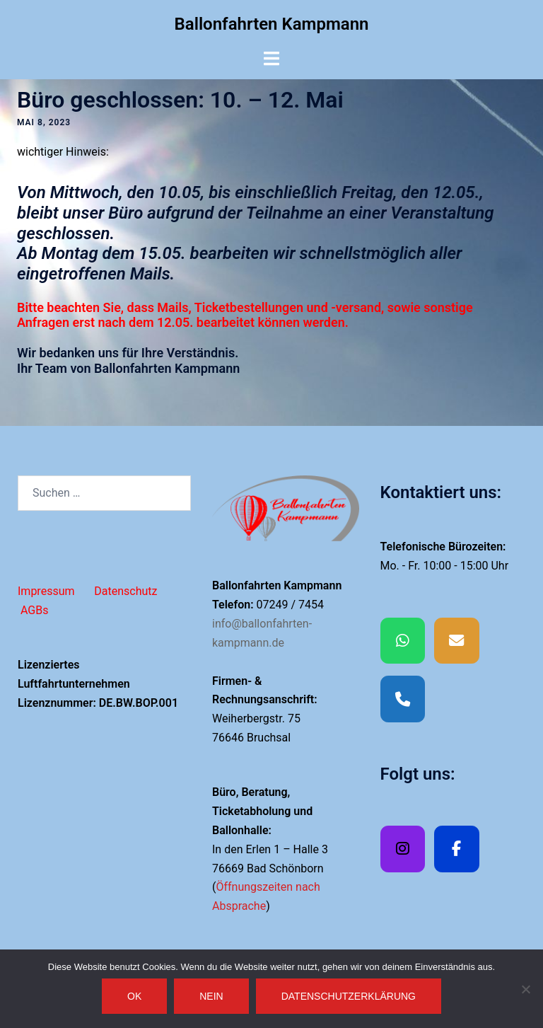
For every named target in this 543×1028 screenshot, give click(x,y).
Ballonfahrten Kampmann (272, 24)
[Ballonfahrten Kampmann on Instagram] (403, 849)
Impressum (46, 591)
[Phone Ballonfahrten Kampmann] (403, 699)
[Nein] (525, 989)
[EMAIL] (456, 641)
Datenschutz (125, 591)
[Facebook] (456, 849)
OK (134, 996)
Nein (211, 996)
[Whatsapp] (403, 641)
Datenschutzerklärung (348, 996)
